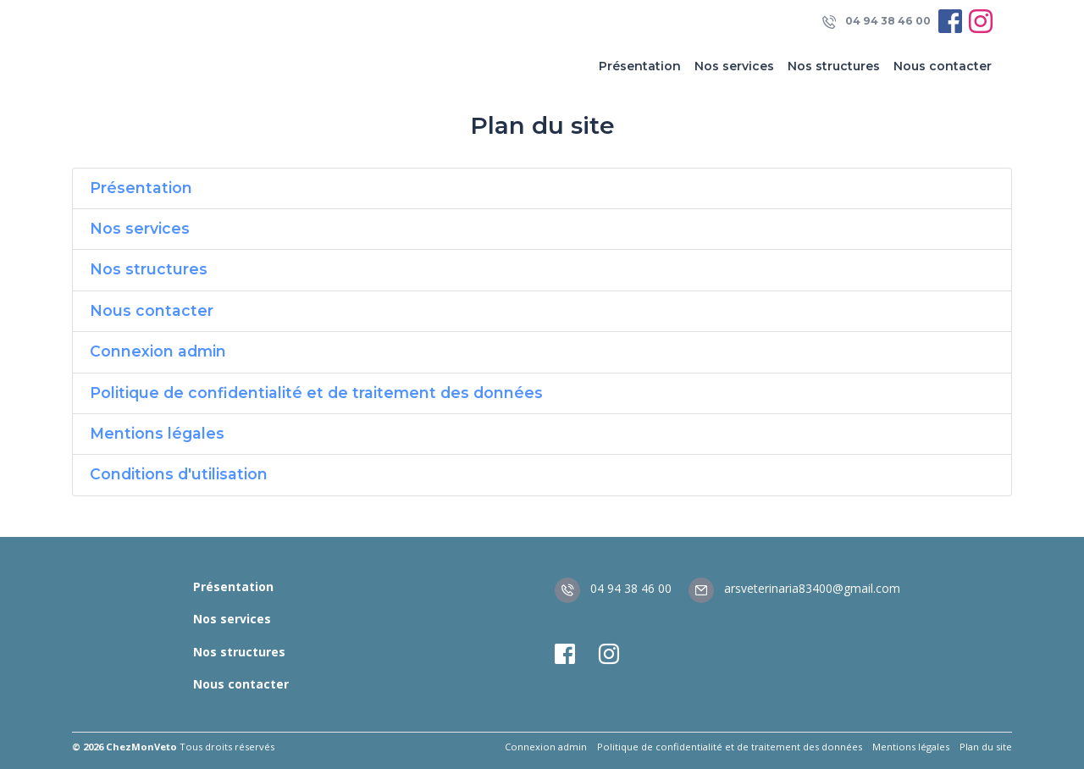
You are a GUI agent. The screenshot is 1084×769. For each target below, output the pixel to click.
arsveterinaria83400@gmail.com (794, 588)
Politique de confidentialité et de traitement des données (316, 392)
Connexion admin (158, 351)
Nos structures (834, 66)
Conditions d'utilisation (179, 474)
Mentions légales (157, 433)
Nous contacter (942, 66)
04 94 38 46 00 (876, 21)
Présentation (640, 66)
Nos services (734, 66)
